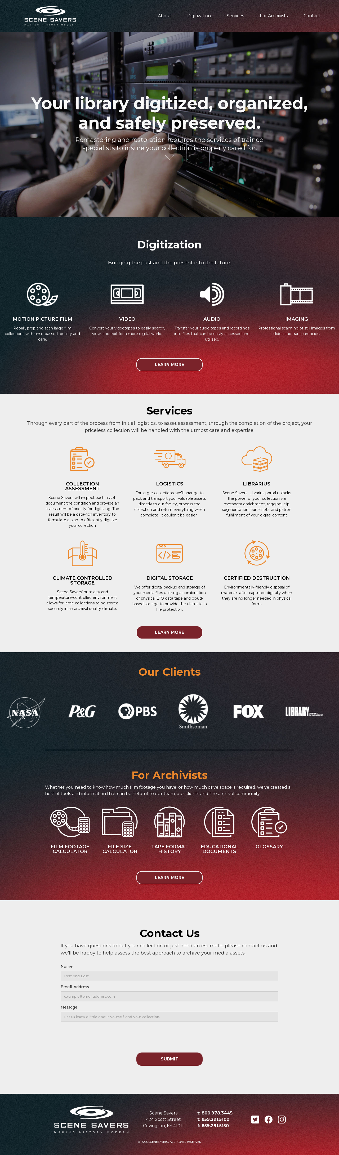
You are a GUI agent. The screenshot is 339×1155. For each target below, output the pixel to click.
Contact (312, 15)
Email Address (75, 986)
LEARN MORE (169, 364)
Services (235, 15)
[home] (50, 16)
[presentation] (169, 1037)
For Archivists (274, 15)
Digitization (199, 15)
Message (69, 1007)
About (164, 15)
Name (67, 966)
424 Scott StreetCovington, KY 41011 (163, 1122)
